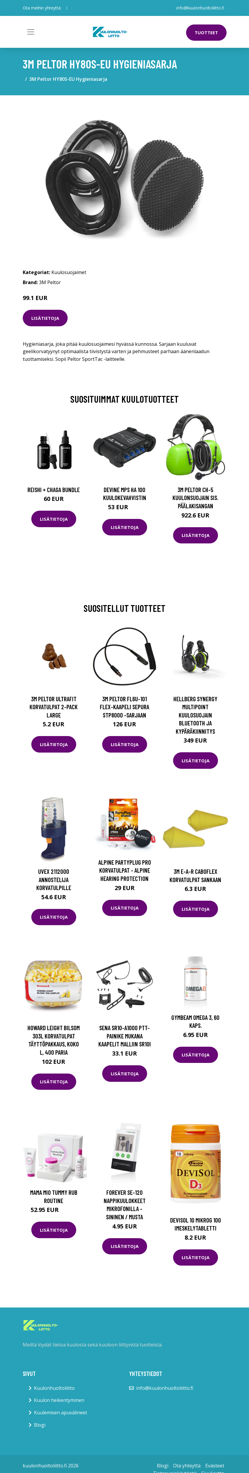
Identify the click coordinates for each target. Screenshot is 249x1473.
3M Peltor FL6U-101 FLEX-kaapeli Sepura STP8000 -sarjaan (124, 707)
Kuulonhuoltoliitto (54, 1388)
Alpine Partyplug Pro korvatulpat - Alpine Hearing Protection (124, 870)
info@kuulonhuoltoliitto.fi (200, 8)
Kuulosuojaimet (68, 272)
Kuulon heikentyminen (59, 1400)
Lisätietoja (45, 318)
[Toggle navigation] (31, 31)
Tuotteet (206, 32)
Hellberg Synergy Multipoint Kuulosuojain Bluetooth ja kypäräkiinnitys (195, 715)
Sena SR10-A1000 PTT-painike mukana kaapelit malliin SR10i (124, 1036)
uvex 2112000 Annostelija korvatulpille (53, 879)
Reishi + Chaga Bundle (53, 489)
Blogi (39, 1425)
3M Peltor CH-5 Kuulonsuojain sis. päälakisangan (195, 497)
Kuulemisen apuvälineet (60, 1412)
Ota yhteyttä (187, 1465)
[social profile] (67, 8)
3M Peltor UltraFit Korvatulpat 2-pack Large (54, 707)
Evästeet (214, 1465)
